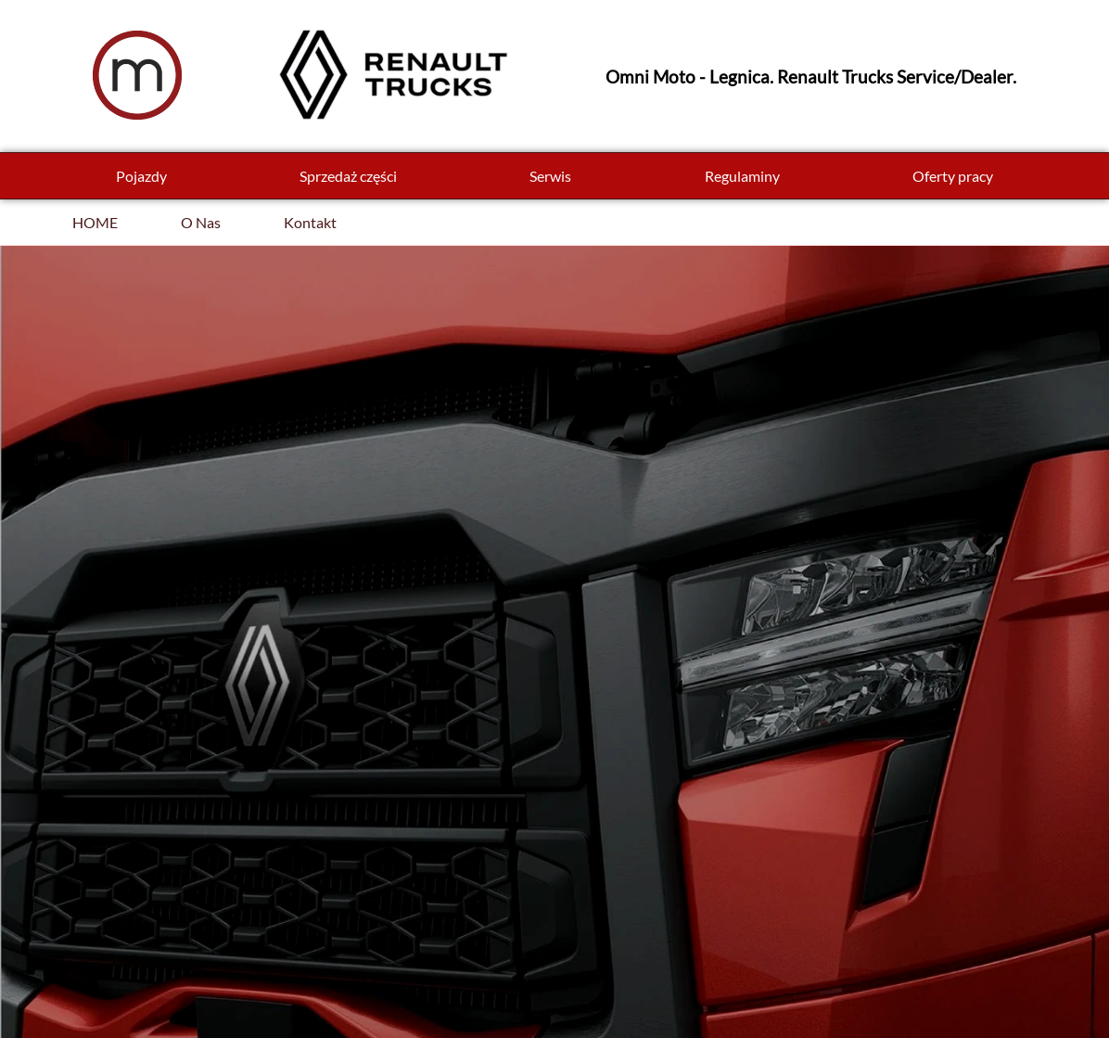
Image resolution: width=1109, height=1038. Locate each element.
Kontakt (310, 222)
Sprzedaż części (348, 176)
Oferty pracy (952, 176)
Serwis (550, 176)
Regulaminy (742, 176)
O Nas (201, 222)
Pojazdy (141, 176)
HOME (95, 222)
